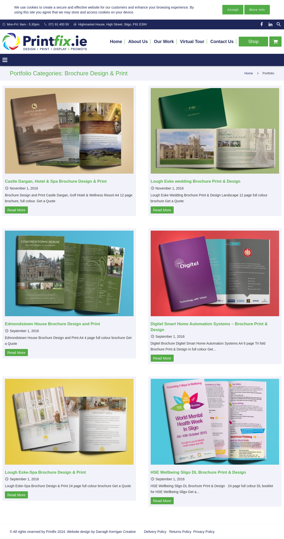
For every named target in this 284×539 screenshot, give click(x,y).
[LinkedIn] (270, 24)
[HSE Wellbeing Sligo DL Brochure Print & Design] (215, 421)
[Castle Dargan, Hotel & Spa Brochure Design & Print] (69, 131)
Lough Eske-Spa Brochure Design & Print (45, 472)
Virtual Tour (192, 41)
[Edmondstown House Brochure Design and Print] (69, 273)
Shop (253, 41)
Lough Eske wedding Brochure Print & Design (195, 181)
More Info (257, 9)
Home (116, 41)
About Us (138, 41)
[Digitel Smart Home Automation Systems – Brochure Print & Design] (215, 273)
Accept (233, 9)
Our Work (164, 41)
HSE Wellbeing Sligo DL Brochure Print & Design (198, 472)
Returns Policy (179, 532)
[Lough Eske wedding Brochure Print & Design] (215, 131)
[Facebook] (261, 24)
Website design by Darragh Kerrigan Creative (101, 532)
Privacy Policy (203, 532)
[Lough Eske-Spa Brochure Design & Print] (69, 421)
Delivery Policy (155, 532)
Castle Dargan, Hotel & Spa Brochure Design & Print (56, 181)
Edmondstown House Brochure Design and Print (52, 324)
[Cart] (275, 41)
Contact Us (222, 41)
